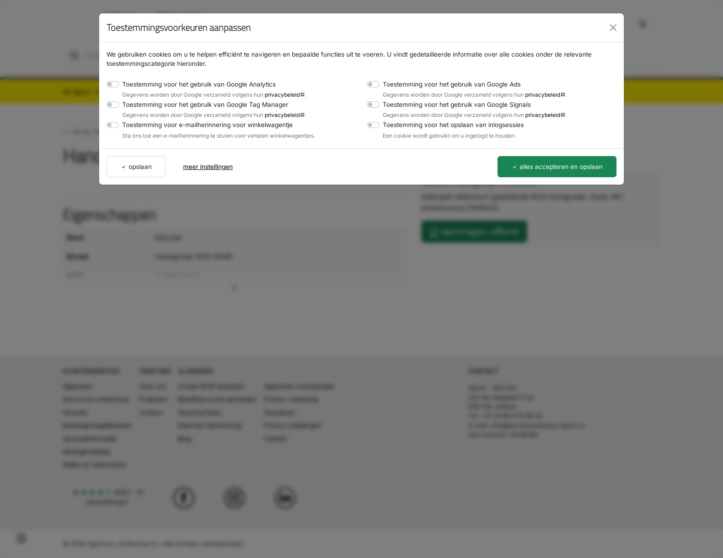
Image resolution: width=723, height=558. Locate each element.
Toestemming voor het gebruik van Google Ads (448, 84)
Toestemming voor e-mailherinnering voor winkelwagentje (202, 124)
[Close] (613, 28)
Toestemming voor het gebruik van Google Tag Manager (200, 104)
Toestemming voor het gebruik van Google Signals (453, 104)
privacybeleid (274, 94)
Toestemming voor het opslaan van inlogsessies (449, 124)
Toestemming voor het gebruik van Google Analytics (194, 84)
